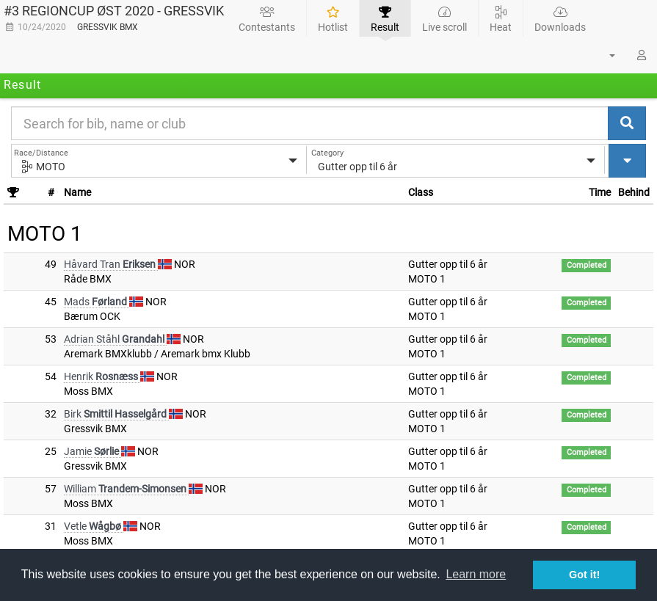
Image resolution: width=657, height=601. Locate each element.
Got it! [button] (584, 574)
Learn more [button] (476, 574)
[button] (603, 55)
